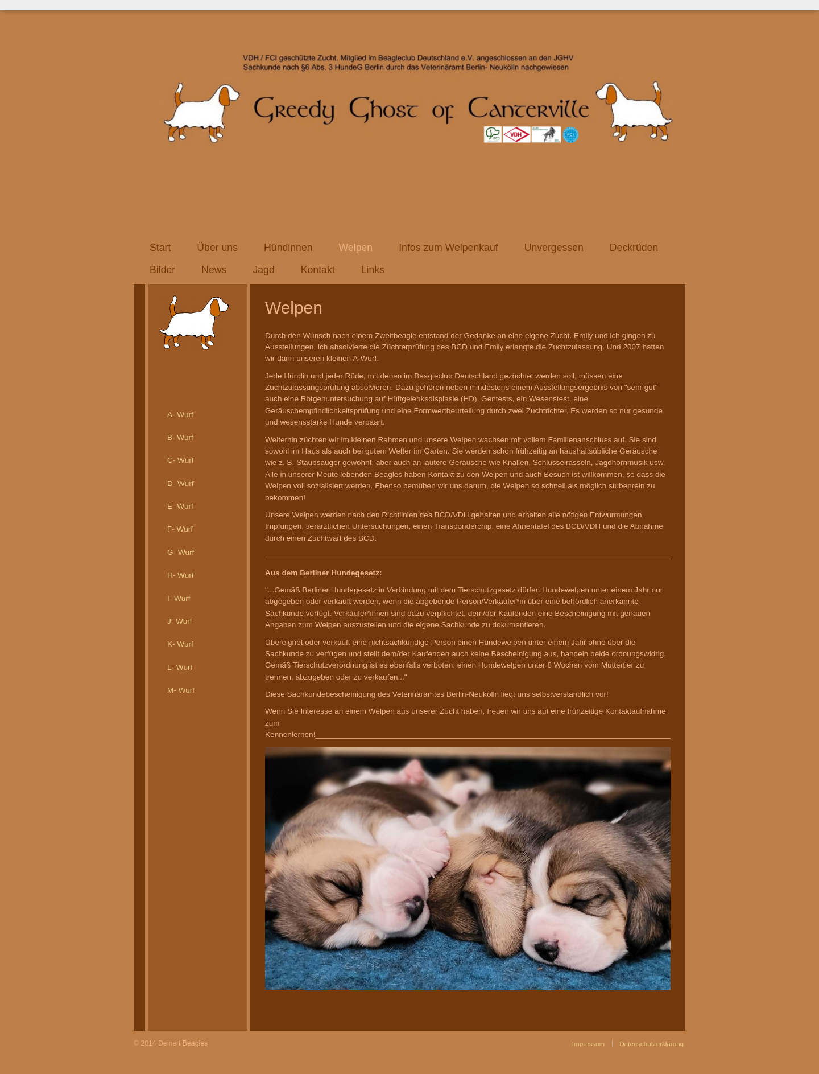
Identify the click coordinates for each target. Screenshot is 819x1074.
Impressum (588, 1043)
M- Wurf (181, 690)
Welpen (356, 247)
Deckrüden (634, 247)
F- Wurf (180, 529)
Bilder (162, 269)
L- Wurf (179, 667)
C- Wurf (180, 460)
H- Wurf (180, 575)
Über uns (217, 247)
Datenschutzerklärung (651, 1043)
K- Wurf (180, 644)
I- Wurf (179, 598)
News (213, 269)
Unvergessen (554, 247)
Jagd (263, 269)
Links (372, 269)
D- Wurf (180, 483)
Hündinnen (288, 247)
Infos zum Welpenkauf (448, 247)
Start (160, 247)
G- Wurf (180, 552)
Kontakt (318, 269)
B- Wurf (180, 437)
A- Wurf (180, 414)
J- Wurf (179, 621)
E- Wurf (180, 506)
